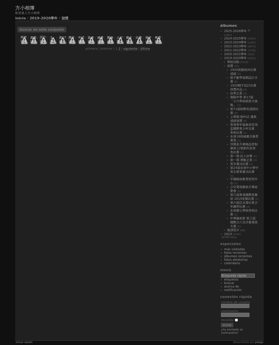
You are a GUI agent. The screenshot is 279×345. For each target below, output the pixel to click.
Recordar (229, 320)
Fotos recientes (235, 252)
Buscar (229, 283)
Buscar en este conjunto (42, 30)
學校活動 (233, 62)
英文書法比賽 (239, 164)
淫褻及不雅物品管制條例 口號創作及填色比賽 (244, 148)
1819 (228, 234)
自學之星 (236, 93)
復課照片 (233, 230)
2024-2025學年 (235, 38)
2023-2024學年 (235, 42)
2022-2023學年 (235, 46)
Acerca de (231, 286)
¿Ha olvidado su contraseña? (232, 331)
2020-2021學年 (235, 54)
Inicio (20, 18)
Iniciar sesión (24, 342)
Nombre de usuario (235, 302)
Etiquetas (231, 279)
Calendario (232, 263)
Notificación (233, 290)
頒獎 (64, 18)
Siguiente (130, 48)
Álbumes (228, 26)
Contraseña (229, 311)
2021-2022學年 (235, 50)
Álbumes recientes (238, 256)
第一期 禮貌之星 (241, 160)
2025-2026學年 (235, 31)
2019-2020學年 (44, 18)
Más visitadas (234, 249)
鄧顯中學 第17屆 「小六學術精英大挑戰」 (244, 101)
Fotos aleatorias (236, 259)
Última (145, 48)
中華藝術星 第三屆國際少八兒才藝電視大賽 (244, 222)
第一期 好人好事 (241, 156)
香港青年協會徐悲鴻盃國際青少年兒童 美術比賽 (244, 128)
